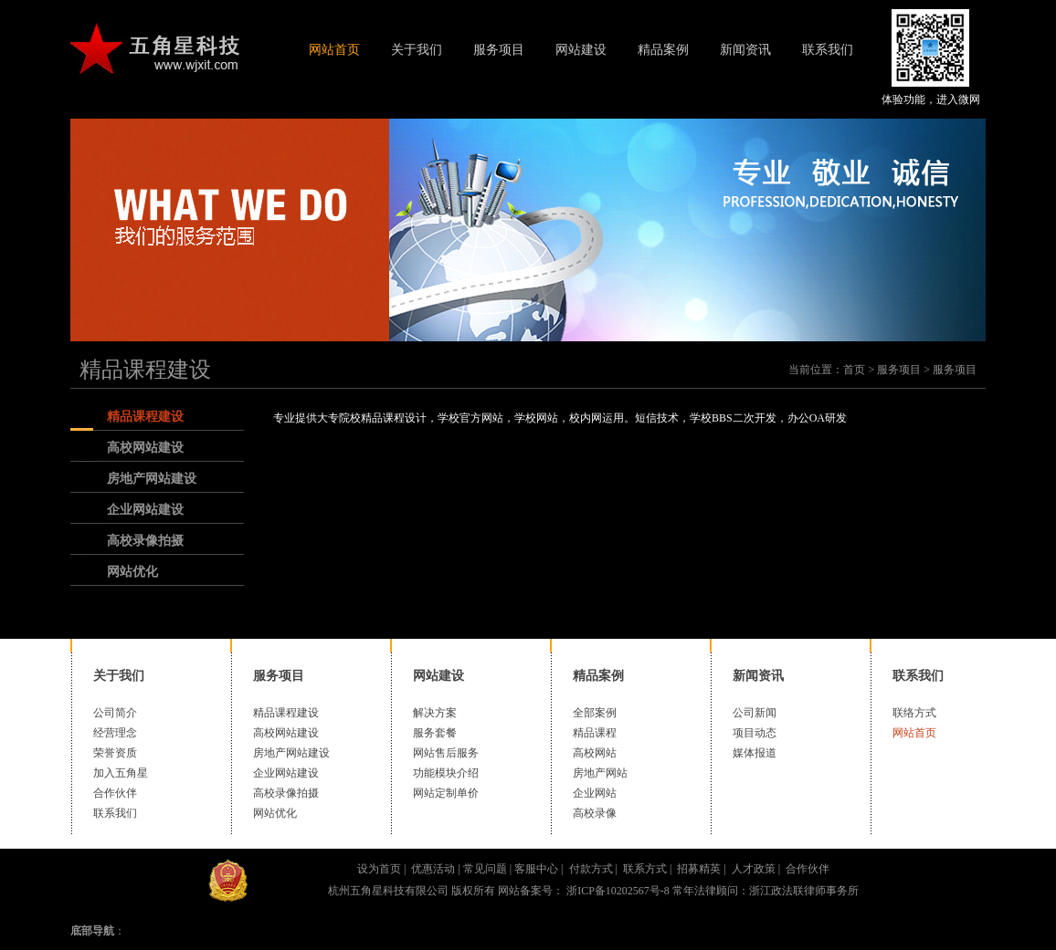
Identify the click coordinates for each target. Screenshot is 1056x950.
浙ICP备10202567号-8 (617, 890)
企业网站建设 (145, 510)
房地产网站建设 (151, 478)
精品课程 (595, 732)
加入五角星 (120, 773)
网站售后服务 (446, 752)
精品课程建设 (145, 369)
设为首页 (379, 868)
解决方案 (435, 712)
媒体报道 (754, 752)
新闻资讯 (745, 50)
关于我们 (416, 50)
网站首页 (334, 50)
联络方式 (914, 712)
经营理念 (115, 732)
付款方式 (591, 868)
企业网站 (595, 793)
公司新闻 (754, 712)
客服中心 (536, 868)
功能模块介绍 (446, 773)
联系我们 (827, 50)
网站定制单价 (446, 793)
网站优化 (132, 572)
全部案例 (595, 712)
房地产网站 (600, 773)
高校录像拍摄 (145, 541)
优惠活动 (433, 868)
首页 (854, 369)
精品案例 (663, 50)
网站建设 (581, 50)
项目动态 (754, 732)
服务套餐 (435, 732)
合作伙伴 (115, 793)
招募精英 (699, 868)
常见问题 (485, 868)
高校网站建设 (145, 447)
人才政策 (754, 868)
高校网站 (595, 752)
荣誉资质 (115, 752)
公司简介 (115, 712)
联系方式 (645, 868)
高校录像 (595, 813)
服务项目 (498, 50)
